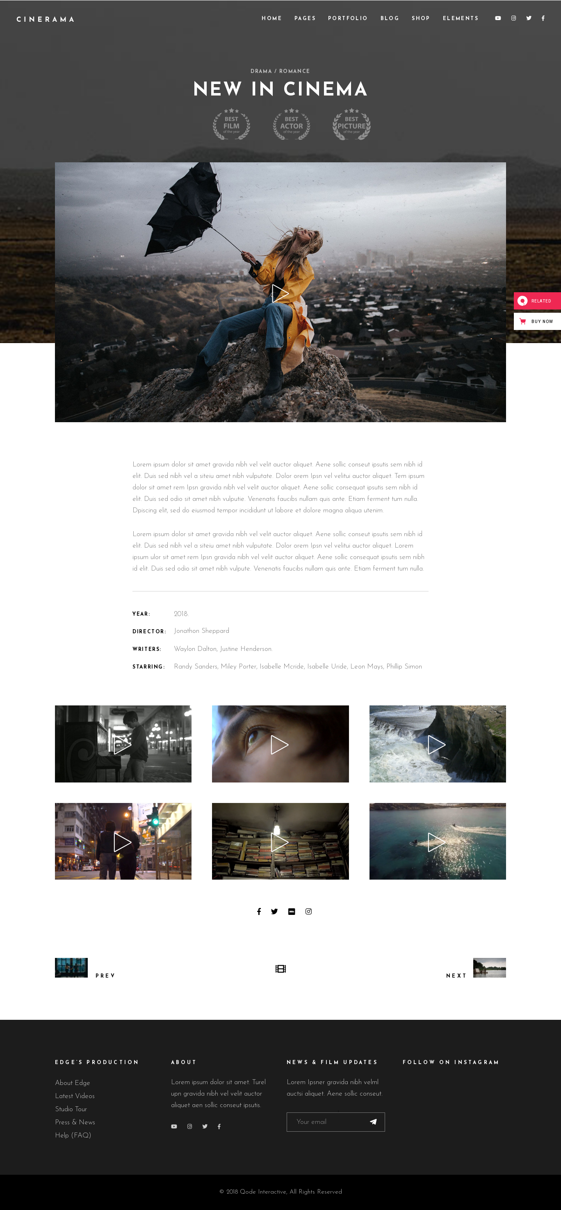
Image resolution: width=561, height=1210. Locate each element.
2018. (181, 614)
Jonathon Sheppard (201, 631)
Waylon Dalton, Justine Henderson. (223, 649)
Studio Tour (71, 1109)
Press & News (75, 1122)
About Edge (72, 1083)
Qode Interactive (263, 1192)
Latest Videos (75, 1096)
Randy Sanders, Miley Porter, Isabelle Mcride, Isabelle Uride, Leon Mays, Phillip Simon (298, 666)
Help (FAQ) (73, 1135)
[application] (123, 743)
